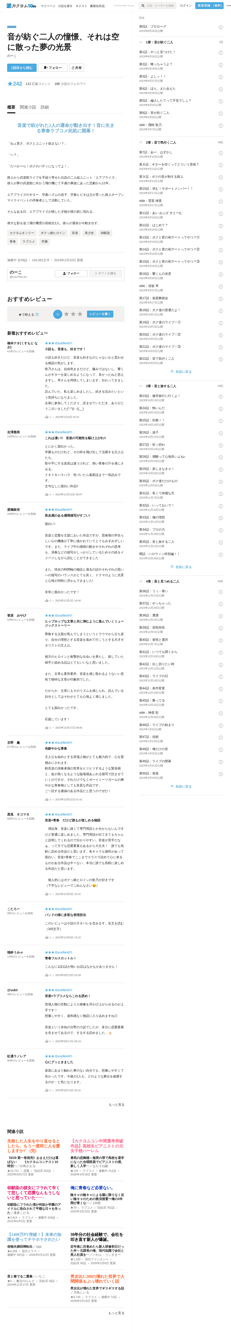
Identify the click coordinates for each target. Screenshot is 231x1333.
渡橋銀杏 (13, 509)
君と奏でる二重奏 (19, 1276)
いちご (40, 1276)
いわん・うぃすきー (106, 1254)
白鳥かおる (28, 1166)
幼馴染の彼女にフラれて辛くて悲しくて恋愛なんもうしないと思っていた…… (33, 1193)
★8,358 (12, 1251)
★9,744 (75, 1297)
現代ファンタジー (97, 1259)
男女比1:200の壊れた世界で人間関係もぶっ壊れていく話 (97, 1279)
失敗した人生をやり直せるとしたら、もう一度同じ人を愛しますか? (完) (33, 1146)
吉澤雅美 (13, 432)
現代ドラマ (29, 1251)
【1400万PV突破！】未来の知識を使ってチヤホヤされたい (34, 1237)
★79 (73, 1207)
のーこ (12, 56)
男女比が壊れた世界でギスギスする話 (97, 1288)
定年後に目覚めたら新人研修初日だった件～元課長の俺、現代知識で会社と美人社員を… (97, 1250)
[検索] (143, 5)
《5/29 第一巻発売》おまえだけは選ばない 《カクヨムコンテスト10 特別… (34, 1162)
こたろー (13, 909)
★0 (9, 1281)
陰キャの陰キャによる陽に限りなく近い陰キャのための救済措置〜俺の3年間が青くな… (97, 1199)
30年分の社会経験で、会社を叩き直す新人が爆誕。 (96, 1237)
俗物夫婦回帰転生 (19, 1246)
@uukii (12, 990)
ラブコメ (88, 1170)
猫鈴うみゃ (15, 952)
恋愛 (26, 1170)
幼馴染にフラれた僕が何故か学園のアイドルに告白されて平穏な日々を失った (34, 1208)
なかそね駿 (100, 1166)
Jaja (39, 1246)
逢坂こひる (21, 1212)
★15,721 (13, 1170)
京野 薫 (13, 742)
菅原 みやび (16, 615)
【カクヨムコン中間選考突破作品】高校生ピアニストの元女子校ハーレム (96, 1146)
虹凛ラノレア (16, 1056)
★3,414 (12, 1217)
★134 (74, 1170)
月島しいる (81, 1292)
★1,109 (75, 1259)
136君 (96, 1203)
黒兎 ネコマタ (18, 814)
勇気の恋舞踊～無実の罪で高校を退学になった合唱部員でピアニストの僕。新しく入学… (97, 1162)
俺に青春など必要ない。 (92, 1188)
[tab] (12, 108)
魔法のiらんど (25, 1281)
